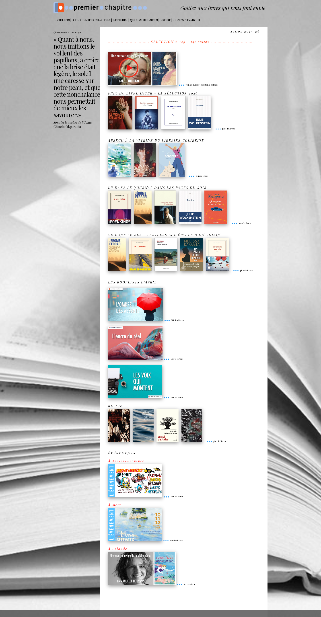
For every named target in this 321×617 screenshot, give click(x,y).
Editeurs (120, 20)
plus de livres (225, 128)
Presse (165, 20)
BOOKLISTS (62, 20)
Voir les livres (174, 320)
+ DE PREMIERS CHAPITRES (91, 20)
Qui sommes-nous (144, 20)
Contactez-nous (186, 20)
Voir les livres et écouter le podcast (198, 84)
